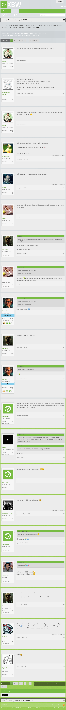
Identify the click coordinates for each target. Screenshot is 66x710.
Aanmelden (59, 1)
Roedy (4, 187)
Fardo (29, 35)
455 (12, 161)
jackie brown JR (7, 513)
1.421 (12, 254)
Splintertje (5, 416)
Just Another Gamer (6, 93)
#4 (63, 159)
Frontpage (6, 11)
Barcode (5, 249)
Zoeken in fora (8, 15)
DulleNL (4, 311)
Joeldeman (5, 575)
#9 (63, 313)
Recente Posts (20, 15)
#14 (63, 481)
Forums (15, 11)
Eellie (4, 447)
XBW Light (4, 705)
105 (12, 641)
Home (48, 705)
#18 (63, 604)
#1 (63, 60)
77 (30, 40)
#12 (63, 415)
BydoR (4, 668)
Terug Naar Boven (56, 705)
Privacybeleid (61, 707)
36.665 (11, 318)
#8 (63, 284)
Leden (22, 11)
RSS (63, 705)
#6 (63, 217)
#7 (63, 253)
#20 (63, 666)
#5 (63, 188)
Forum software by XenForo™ (15, 707)
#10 (63, 347)
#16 (63, 543)
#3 (63, 124)
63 (12, 580)
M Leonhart (5, 156)
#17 (63, 578)
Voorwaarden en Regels (51, 707)
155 (12, 223)
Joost (4, 218)
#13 (63, 457)
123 (12, 99)
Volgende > (35, 40)
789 (12, 518)
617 (12, 452)
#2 (63, 93)
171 (12, 421)
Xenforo (17, 705)
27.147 (11, 66)
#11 (63, 378)
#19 (63, 637)
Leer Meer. (36, 27)
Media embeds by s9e (35, 707)
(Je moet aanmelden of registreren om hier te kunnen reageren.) (49, 683)
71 (12, 674)
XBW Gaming (14, 35)
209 (12, 192)
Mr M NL (5, 637)
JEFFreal (5, 482)
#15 (63, 513)
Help (44, 705)
